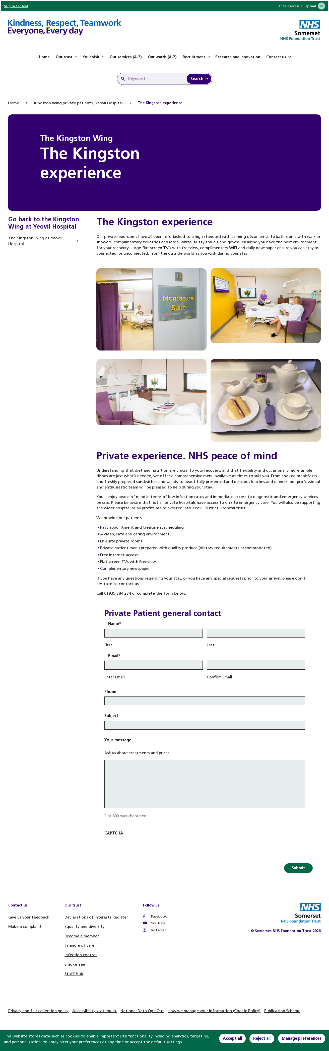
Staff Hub (73, 973)
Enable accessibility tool (302, 6)
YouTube (154, 923)
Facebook (155, 916)
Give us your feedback (28, 917)
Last (210, 645)
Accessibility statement (94, 1010)
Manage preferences (301, 1038)
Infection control (80, 954)
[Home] (64, 28)
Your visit (94, 56)
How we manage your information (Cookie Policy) (214, 1010)
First (108, 645)
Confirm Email (219, 677)
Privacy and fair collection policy (38, 1010)
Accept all (232, 1038)
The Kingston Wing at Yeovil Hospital (35, 241)
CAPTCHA (113, 833)
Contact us (279, 56)
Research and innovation (237, 57)
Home (44, 57)
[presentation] (142, 848)
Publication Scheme (282, 1010)
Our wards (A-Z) (162, 57)
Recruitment (197, 56)
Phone (110, 691)
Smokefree (74, 964)
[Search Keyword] (199, 79)
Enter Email (114, 677)
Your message (117, 740)
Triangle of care (79, 945)
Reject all (262, 1038)
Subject (111, 715)
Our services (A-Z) (126, 57)
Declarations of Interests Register (96, 917)
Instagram (155, 930)
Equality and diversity (84, 926)
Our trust (67, 56)
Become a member (81, 936)
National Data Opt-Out (142, 1010)
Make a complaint (25, 926)
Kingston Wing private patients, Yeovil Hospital (78, 103)
